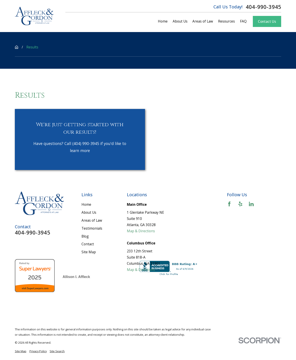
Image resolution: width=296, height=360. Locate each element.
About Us (88, 212)
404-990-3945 (263, 7)
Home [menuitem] (163, 21)
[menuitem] (20, 351)
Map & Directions (141, 231)
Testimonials (91, 228)
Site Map (88, 252)
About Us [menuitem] (180, 21)
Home (86, 204)
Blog (85, 236)
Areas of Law (91, 220)
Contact (87, 244)
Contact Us (267, 21)
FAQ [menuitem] (243, 21)
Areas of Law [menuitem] (202, 21)
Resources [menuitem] (226, 21)
